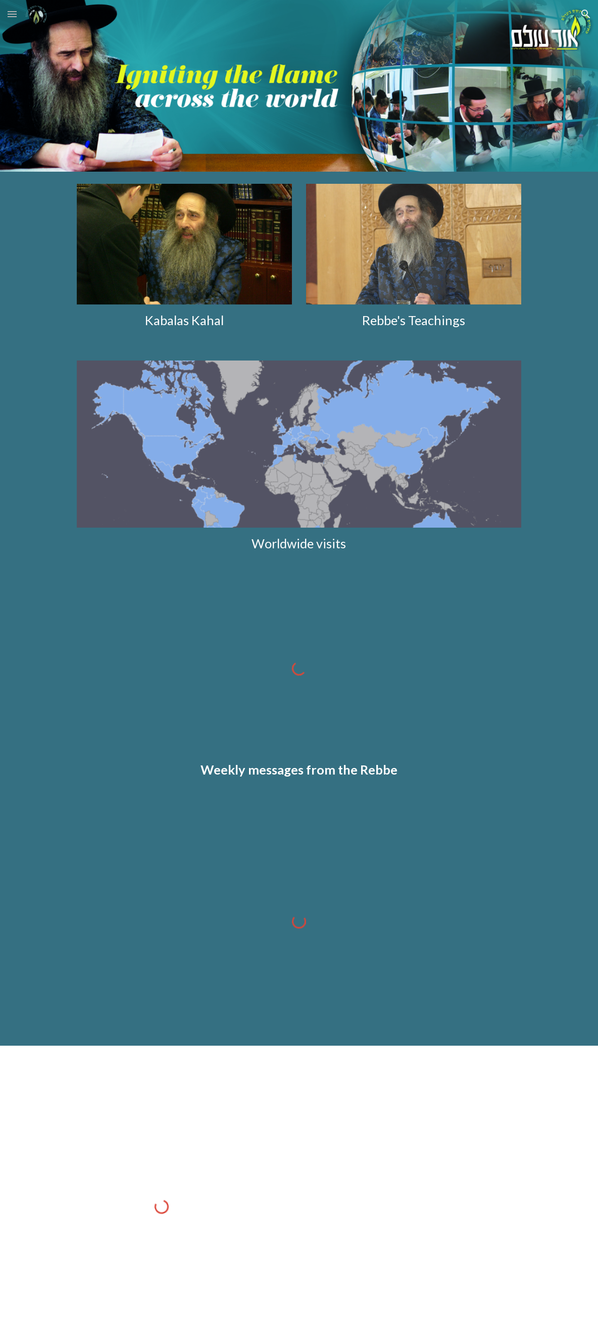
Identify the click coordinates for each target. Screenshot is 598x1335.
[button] (12, 14)
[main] (184, 320)
